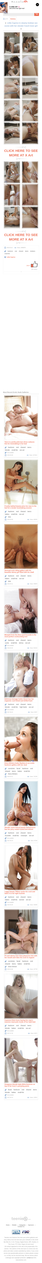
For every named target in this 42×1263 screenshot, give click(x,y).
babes (7, 514)
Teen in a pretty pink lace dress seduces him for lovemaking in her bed (19, 443)
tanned (21, 900)
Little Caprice (11, 257)
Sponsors (31, 1225)
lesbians (32, 251)
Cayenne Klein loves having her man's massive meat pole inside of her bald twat (20, 1021)
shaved (21, 251)
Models (14, 1225)
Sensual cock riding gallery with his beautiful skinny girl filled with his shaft (19, 571)
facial (18, 768)
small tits (7, 253)
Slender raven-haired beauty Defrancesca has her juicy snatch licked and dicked (20, 828)
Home (8, 1225)
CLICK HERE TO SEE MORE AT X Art (21, 153)
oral (16, 251)
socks (7, 643)
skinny (21, 643)
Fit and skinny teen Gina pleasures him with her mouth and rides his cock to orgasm (21, 956)
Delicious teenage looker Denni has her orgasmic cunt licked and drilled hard (19, 700)
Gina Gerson (12, 966)
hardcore (10, 251)
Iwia (9, 517)
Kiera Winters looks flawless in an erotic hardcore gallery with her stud (20, 764)
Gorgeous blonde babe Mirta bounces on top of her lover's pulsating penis (20, 1085)
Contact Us (21, 1226)
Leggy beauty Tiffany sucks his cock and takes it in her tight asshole (20, 892)
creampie (24, 835)
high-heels (23, 707)
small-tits (15, 450)
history (13, 19)
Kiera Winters (12, 774)
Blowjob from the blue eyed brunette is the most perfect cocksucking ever (20, 636)
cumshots (11, 768)
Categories (22, 1225)
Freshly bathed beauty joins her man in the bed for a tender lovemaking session (21, 507)
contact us (30, 1258)
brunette (8, 835)
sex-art (22, 450)
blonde (7, 450)
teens (26, 251)
